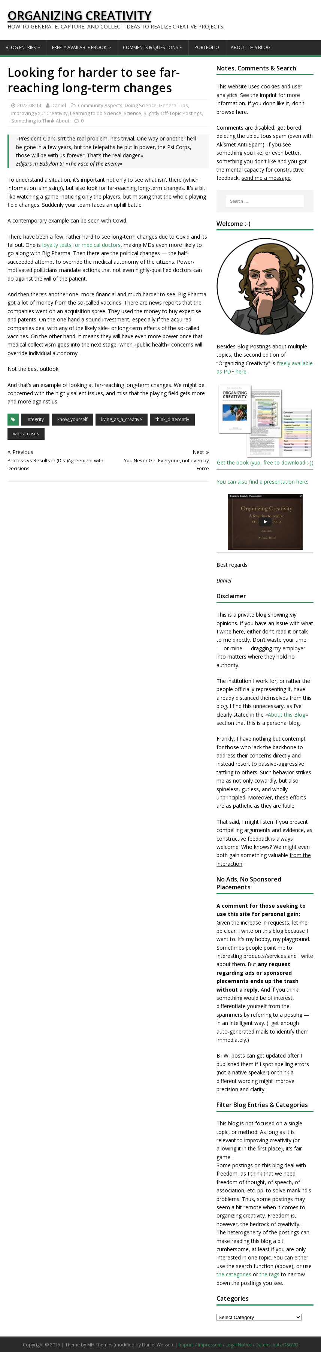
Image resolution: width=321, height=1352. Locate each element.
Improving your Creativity (39, 113)
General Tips (173, 105)
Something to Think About (40, 120)
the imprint (264, 95)
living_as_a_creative (121, 419)
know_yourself (72, 419)
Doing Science (141, 105)
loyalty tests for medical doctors (81, 244)
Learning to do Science (95, 113)
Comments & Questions (150, 47)
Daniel (58, 105)
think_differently (172, 419)
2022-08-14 (29, 105)
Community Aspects (100, 105)
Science (132, 113)
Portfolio (206, 47)
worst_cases (26, 433)
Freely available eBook (79, 47)
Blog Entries (21, 47)
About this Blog (250, 47)
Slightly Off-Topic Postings (172, 113)
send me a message (266, 177)
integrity (35, 419)
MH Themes (99, 1345)
